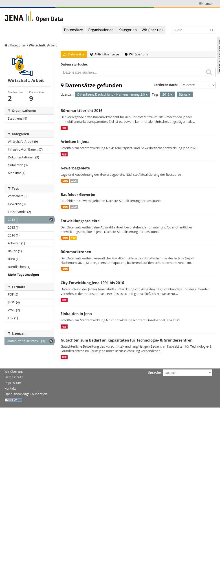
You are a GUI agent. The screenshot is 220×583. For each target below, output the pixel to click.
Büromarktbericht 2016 (81, 110)
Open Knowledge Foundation (25, 394)
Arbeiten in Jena (75, 141)
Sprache (154, 372)
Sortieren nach (165, 85)
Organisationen (101, 29)
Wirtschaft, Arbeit (43, 45)
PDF (64, 128)
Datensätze (73, 29)
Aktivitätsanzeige (104, 54)
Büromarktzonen (76, 251)
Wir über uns (152, 29)
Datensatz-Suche (74, 64)
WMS (74, 181)
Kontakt (10, 388)
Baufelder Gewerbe (78, 194)
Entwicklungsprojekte (80, 220)
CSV (73, 238)
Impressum (12, 383)
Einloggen (206, 3)
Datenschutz (13, 377)
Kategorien (128, 29)
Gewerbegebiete (75, 168)
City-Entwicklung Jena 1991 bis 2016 (92, 282)
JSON (65, 181)
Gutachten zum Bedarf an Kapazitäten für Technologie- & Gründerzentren (126, 340)
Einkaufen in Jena (76, 313)
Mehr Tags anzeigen (23, 274)
